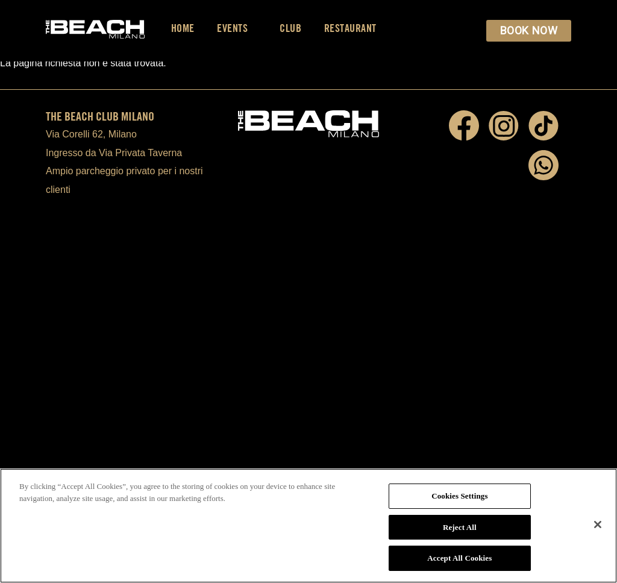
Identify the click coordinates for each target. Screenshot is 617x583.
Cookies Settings (459, 495)
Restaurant (350, 28)
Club (290, 28)
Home (183, 28)
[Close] (597, 524)
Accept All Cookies (459, 558)
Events (237, 28)
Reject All (460, 527)
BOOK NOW (528, 30)
